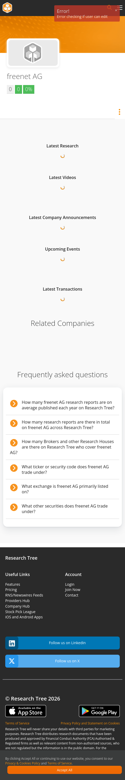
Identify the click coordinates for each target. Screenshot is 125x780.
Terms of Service (59, 763)
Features (12, 584)
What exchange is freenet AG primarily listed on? (65, 489)
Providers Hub (17, 600)
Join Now (72, 589)
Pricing (11, 589)
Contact (71, 595)
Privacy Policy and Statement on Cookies (90, 723)
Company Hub (17, 606)
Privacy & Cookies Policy (22, 763)
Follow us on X (42, 661)
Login (69, 584)
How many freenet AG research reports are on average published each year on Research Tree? (68, 405)
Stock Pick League (20, 611)
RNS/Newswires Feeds (24, 595)
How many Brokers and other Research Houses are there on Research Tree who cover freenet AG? (62, 447)
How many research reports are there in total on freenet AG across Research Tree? (66, 424)
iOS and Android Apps (24, 616)
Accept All (64, 770)
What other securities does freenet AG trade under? (65, 508)
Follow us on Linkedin (45, 643)
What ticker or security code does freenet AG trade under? (65, 469)
